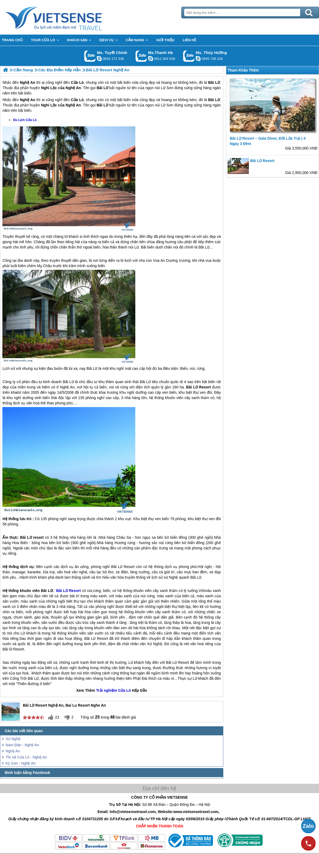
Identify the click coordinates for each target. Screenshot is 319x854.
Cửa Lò (77, 100)
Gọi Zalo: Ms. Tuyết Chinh (90, 56)
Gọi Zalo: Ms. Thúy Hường (189, 56)
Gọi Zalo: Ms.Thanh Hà (141, 56)
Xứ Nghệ (13, 739)
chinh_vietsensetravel (99, 58)
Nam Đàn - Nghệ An (22, 745)
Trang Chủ (67, 17)
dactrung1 (198, 58)
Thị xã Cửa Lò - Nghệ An (26, 757)
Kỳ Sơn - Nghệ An (21, 763)
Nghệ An (13, 751)
